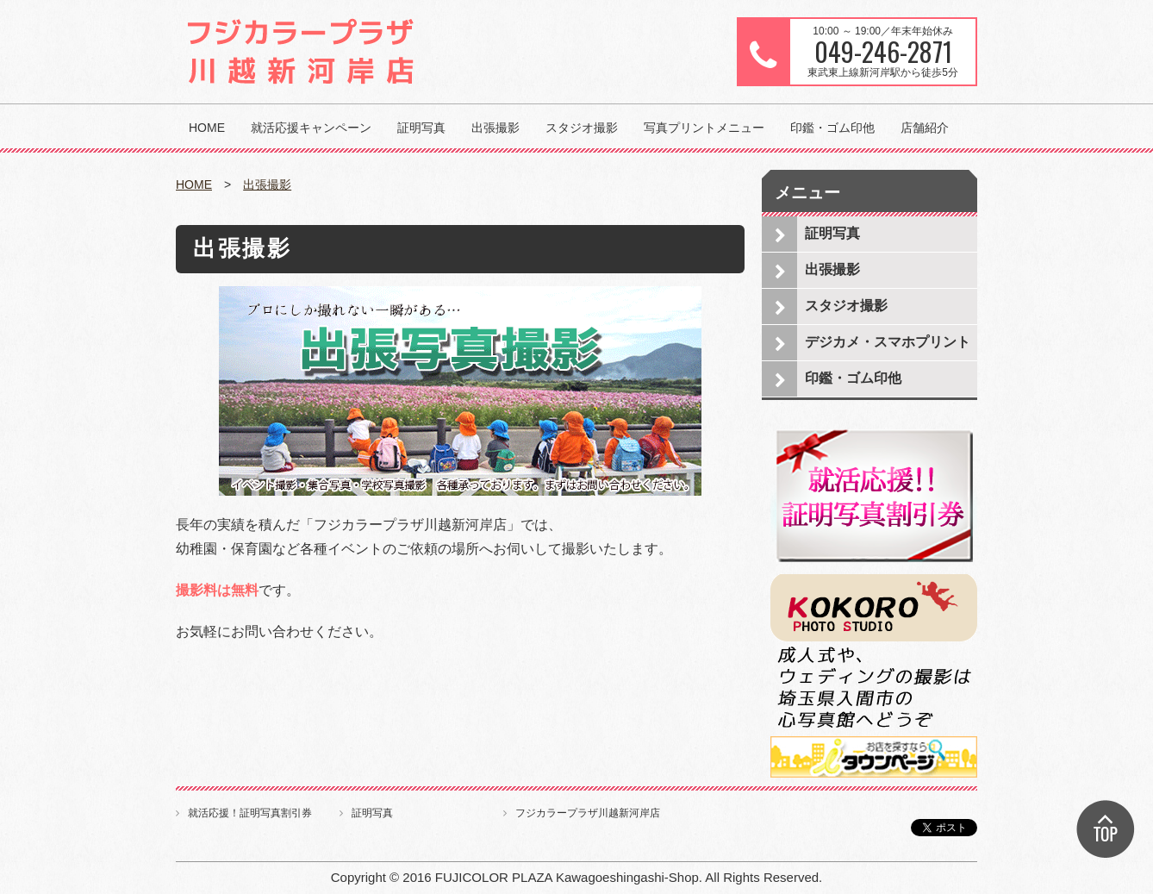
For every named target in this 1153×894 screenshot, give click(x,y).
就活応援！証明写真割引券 (250, 813)
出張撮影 (495, 127)
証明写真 (421, 127)
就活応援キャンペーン (311, 127)
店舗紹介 (925, 127)
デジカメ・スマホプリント (887, 341)
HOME (207, 127)
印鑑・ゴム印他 (832, 127)
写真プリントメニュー (704, 127)
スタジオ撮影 (581, 127)
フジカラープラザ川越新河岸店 (587, 813)
